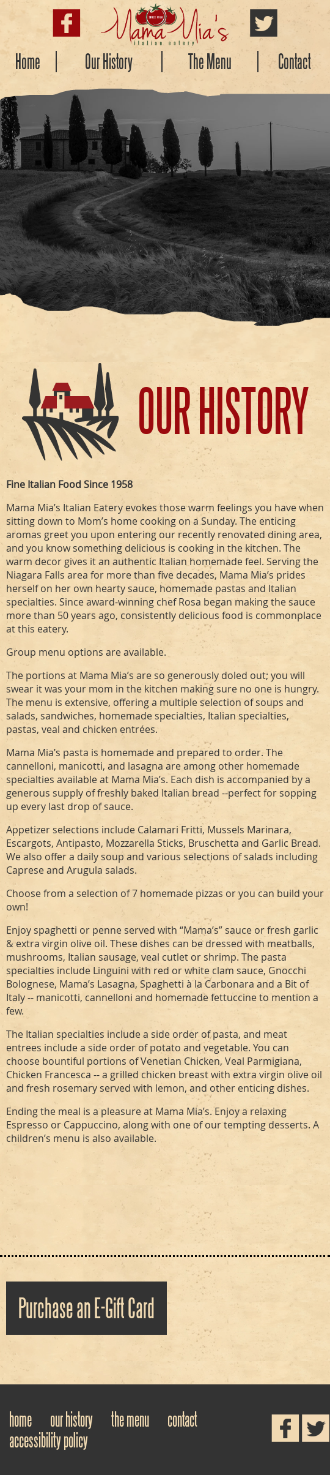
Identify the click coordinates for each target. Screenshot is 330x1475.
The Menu (210, 61)
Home (27, 61)
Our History (109, 61)
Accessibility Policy (48, 1440)
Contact (294, 61)
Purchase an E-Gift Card (86, 1308)
